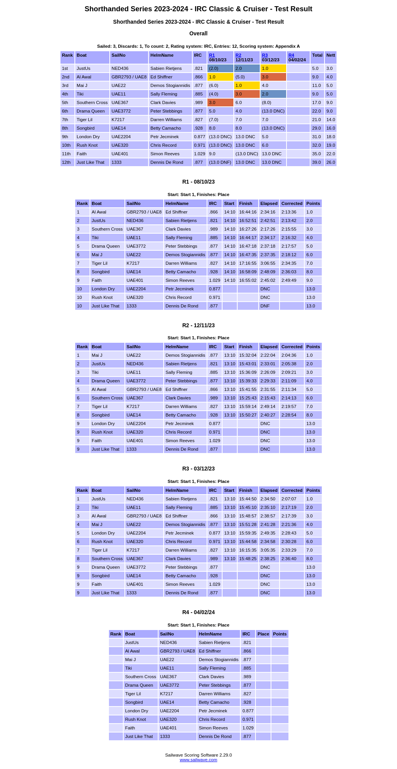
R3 (265, 55)
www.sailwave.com (198, 759)
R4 (291, 55)
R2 (239, 55)
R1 (212, 55)
